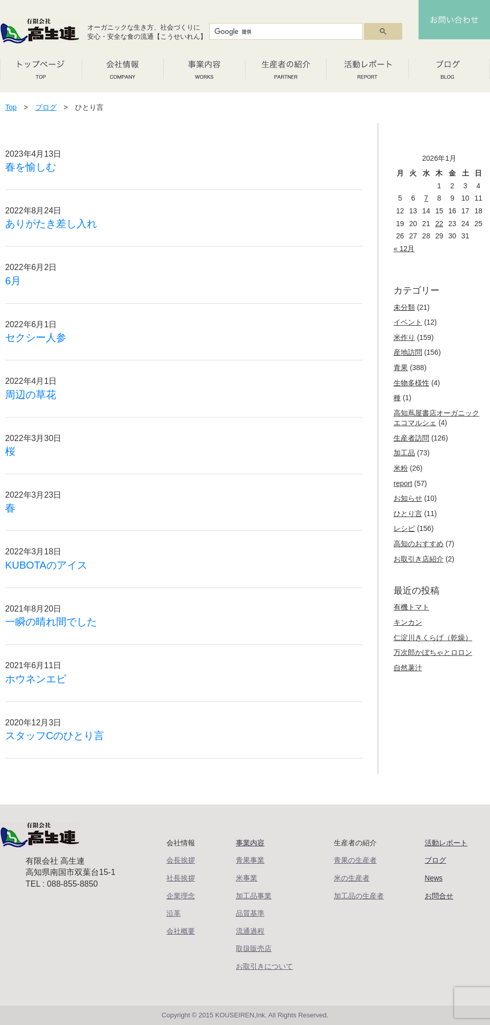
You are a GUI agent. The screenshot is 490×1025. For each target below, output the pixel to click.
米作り (404, 337)
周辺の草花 (30, 394)
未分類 (404, 307)
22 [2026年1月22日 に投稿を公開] (439, 223)
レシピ (404, 528)
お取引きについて (264, 966)
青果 (401, 367)
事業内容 (250, 843)
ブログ (46, 107)
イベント (408, 322)
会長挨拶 (180, 860)
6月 (13, 280)
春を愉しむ (30, 167)
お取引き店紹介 (419, 559)
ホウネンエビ (35, 679)
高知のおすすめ (419, 544)
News (434, 878)
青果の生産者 (355, 860)
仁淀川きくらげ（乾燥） (433, 637)
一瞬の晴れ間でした (51, 621)
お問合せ (439, 896)
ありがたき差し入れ (51, 223)
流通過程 (250, 931)
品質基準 (250, 913)
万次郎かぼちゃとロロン (433, 652)
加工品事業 (254, 896)
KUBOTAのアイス (46, 565)
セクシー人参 (35, 337)
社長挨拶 (180, 878)
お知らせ (408, 498)
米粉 (401, 468)
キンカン (408, 622)
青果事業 (250, 860)
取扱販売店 (254, 948)
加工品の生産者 (359, 896)
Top (11, 107)
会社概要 (180, 931)
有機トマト (411, 607)
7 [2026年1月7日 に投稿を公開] (426, 198)
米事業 (246, 878)
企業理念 (180, 896)
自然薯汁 (408, 668)
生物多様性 (411, 383)
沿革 (173, 913)
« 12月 (404, 249)
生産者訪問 (411, 438)
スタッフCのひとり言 (54, 735)
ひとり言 (408, 513)
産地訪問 (408, 352)
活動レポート (446, 843)
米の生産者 (352, 878)
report (403, 483)
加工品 (404, 453)
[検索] (285, 31)
